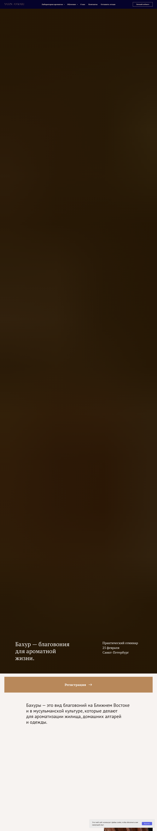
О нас (82, 4)
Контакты (92, 4)
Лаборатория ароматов (52, 4)
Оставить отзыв (108, 4)
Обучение (71, 4)
